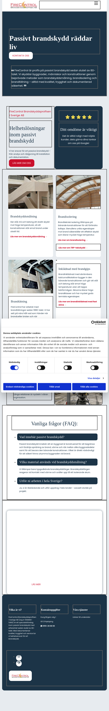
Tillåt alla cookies (89, 386)
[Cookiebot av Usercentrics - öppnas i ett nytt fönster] (93, 323)
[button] (21, 55)
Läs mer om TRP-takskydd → (73, 247)
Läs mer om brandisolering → (73, 240)
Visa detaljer (94, 378)
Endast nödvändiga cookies (20, 386)
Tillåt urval (54, 386)
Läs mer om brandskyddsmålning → (28, 236)
